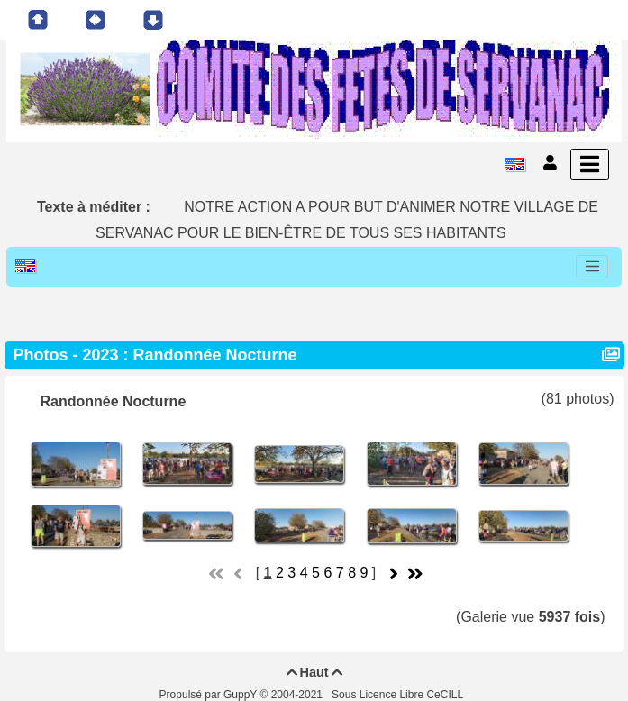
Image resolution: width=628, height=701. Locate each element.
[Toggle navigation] (592, 266)
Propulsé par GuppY (209, 694)
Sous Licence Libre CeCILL (399, 694)
